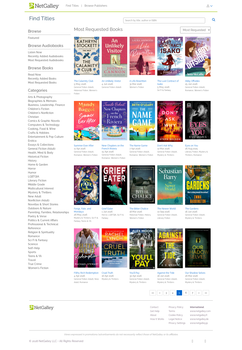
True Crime (35, 264)
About (153, 315)
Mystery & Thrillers (39, 192)
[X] (205, 341)
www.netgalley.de (199, 319)
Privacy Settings (177, 323)
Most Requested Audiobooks (46, 60)
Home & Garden (38, 164)
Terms (172, 311)
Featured (33, 37)
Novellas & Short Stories (43, 204)
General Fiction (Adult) (41, 148)
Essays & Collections (41, 144)
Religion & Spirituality (41, 232)
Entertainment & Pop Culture (46, 136)
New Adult (34, 196)
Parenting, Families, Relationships (48, 212)
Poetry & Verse (37, 216)
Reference (34, 228)
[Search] (164, 20)
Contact (154, 307)
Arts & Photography (40, 96)
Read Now (34, 74)
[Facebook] (192, 341)
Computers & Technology (44, 124)
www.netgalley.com (200, 311)
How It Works (157, 319)
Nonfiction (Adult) (38, 200)
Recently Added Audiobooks (45, 56)
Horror (32, 168)
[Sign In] (209, 6)
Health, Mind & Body (40, 152)
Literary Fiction (37, 180)
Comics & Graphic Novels (44, 120)
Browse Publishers (96, 5)
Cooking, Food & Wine (42, 128)
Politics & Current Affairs (43, 220)
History (32, 160)
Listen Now (35, 52)
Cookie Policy (176, 315)
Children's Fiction (38, 108)
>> (206, 292)
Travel (32, 260)
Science (33, 244)
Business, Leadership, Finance (46, 104)
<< (153, 292)
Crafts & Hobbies (38, 132)
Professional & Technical (43, 224)
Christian (33, 116)
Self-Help (34, 248)
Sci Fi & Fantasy (38, 240)
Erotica (32, 140)
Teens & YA (35, 256)
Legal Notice (175, 319)
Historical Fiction (38, 156)
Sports (32, 252)
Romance (34, 236)
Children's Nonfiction (41, 112)
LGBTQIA (33, 176)
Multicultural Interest (41, 188)
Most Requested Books (42, 82)
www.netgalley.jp (199, 323)
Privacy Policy (176, 307)
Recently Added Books (42, 78)
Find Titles (72, 5)
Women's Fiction (38, 268)
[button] (86, 56)
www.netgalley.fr (198, 315)
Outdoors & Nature (39, 208)
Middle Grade (36, 184)
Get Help (154, 311)
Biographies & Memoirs (42, 100)
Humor (32, 172)
